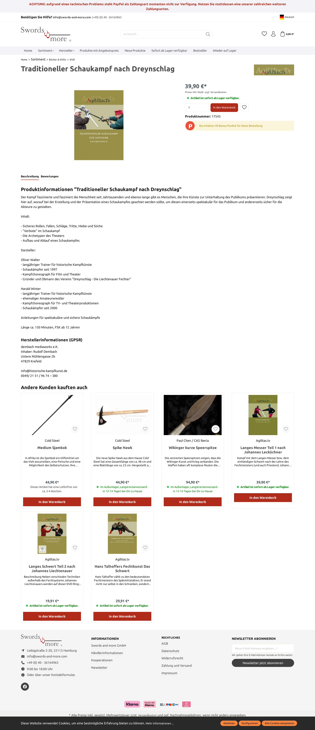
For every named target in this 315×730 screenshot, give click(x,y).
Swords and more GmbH (108, 646)
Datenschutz (170, 651)
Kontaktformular (63, 677)
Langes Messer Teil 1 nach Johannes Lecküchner (263, 450)
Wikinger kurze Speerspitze (193, 448)
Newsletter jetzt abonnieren (263, 663)
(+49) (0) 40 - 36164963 (114, 17)
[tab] (30, 177)
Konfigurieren (250, 723)
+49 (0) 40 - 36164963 (42, 665)
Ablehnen (229, 723)
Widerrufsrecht (172, 659)
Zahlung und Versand (177, 666)
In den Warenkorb (224, 107)
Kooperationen (101, 661)
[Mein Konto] (272, 34)
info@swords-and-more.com (74, 17)
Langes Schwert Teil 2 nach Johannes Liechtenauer (52, 569)
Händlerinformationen (107, 653)
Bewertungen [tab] (52, 177)
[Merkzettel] (262, 34)
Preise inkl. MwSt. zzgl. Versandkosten (206, 92)
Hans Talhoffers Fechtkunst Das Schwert (122, 569)
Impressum (169, 674)
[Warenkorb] (286, 34)
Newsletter (99, 668)
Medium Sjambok (52, 448)
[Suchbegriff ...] (160, 34)
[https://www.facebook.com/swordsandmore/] (25, 689)
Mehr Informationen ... (162, 723)
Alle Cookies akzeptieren (279, 723)
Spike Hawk (122, 448)
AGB (165, 644)
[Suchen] (206, 34)
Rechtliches (172, 638)
